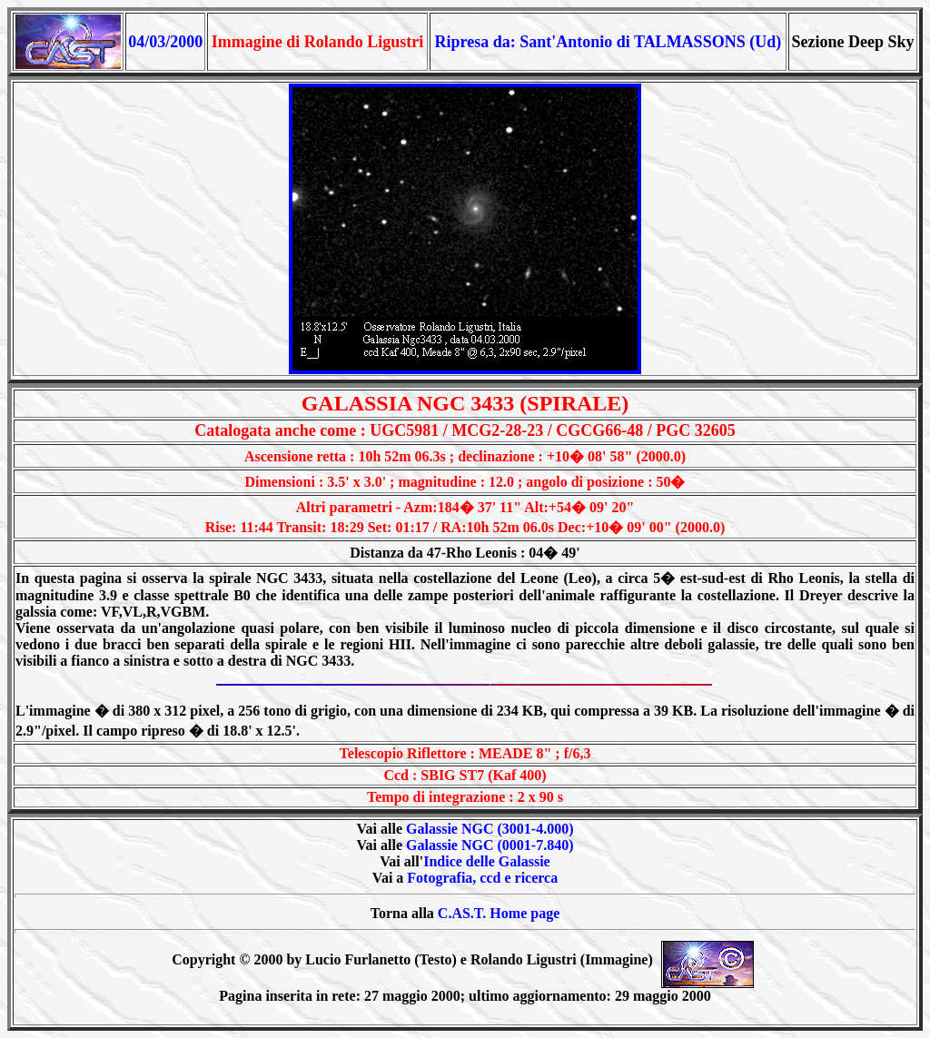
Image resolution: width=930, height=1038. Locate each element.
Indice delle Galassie (486, 861)
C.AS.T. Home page (498, 913)
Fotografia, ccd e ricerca (482, 877)
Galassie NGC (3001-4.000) (489, 828)
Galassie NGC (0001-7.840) (489, 845)
